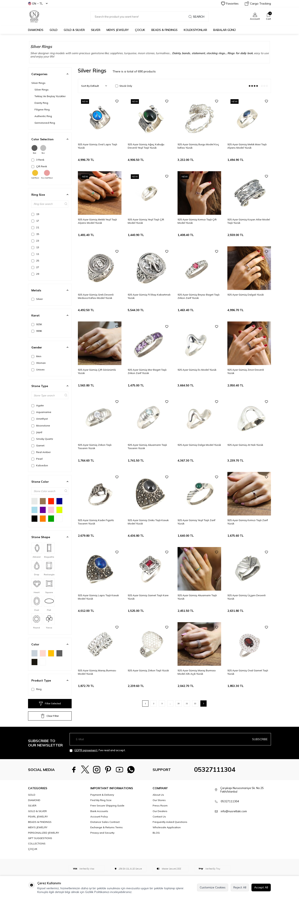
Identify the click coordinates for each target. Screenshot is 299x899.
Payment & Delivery (102, 794)
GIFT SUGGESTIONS (40, 838)
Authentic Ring (43, 116)
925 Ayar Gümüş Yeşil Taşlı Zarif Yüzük (196, 522)
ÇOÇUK (32, 848)
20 (179, 703)
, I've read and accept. (98, 750)
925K (36, 324)
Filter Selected (50, 704)
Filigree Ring (42, 109)
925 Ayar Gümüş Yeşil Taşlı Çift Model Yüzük (146, 221)
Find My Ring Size (101, 800)
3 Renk (37, 159)
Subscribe (260, 739)
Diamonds (35, 30)
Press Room (160, 805)
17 (35, 220)
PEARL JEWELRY (38, 816)
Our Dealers (160, 811)
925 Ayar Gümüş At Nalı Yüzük (245, 444)
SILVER (95, 30)
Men (36, 356)
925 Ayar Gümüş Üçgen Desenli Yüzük (246, 597)
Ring (36, 689)
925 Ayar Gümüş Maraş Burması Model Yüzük (97, 672)
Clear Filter (50, 716)
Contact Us (159, 816)
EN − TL (38, 3)
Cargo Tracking (258, 3)
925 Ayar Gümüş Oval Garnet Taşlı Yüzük (247, 672)
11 (35, 254)
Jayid (36, 432)
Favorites (230, 3)
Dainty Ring (41, 102)
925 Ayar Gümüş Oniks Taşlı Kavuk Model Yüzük (148, 522)
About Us (158, 794)
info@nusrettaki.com (234, 811)
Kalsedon (39, 465)
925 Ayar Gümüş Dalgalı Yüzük (245, 294)
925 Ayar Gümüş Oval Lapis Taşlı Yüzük (97, 146)
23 (35, 240)
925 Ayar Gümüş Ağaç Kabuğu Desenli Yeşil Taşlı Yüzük (146, 146)
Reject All (239, 887)
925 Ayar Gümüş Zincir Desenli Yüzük (245, 371)
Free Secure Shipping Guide (107, 805)
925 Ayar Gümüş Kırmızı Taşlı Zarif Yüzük (247, 522)
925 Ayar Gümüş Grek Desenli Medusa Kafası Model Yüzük (96, 296)
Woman (38, 363)
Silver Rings (38, 82)
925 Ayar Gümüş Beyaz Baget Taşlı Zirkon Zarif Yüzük (198, 296)
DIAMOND (34, 800)
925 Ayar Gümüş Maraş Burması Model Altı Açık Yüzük (197, 672)
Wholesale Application (167, 827)
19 (35, 214)
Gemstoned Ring (44, 122)
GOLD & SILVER (74, 30)
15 (35, 234)
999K (36, 331)
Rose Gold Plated (47, 174)
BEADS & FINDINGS (164, 30)
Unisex (37, 369)
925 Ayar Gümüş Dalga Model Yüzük (199, 444)
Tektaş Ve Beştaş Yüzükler (50, 96)
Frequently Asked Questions (170, 821)
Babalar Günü (224, 30)
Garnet (37, 445)
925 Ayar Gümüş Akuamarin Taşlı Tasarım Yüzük (147, 446)
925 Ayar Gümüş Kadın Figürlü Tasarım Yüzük (96, 522)
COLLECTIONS (36, 843)
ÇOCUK (140, 30)
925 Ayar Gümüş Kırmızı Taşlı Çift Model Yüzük (197, 221)
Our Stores (159, 800)
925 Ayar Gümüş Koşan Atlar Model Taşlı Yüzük (248, 221)
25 (35, 260)
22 (195, 703)
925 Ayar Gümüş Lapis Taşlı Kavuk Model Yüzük (98, 597)
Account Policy (99, 816)
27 (35, 267)
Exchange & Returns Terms (106, 827)
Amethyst (39, 418)
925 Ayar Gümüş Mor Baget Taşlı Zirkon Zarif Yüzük (147, 371)
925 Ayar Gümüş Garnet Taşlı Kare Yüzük (148, 597)
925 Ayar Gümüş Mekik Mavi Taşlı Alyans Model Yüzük (247, 146)
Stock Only (123, 85)
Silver (43, 149)
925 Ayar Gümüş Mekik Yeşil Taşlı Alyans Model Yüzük (97, 221)
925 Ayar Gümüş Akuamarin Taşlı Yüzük (197, 597)
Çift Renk (39, 166)
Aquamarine (41, 412)
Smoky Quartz (42, 439)
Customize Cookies (212, 887)
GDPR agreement (85, 750)
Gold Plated (35, 174)
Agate (37, 405)
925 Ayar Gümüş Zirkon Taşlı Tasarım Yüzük (95, 446)
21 (35, 227)
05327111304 (214, 769)
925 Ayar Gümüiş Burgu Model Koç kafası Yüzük (198, 146)
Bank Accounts (99, 811)
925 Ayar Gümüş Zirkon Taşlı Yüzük (148, 670)
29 (35, 274)
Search (196, 16)
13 (35, 247)
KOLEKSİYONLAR (195, 30)
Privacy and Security (102, 832)
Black (34, 149)
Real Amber (41, 452)
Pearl (37, 458)
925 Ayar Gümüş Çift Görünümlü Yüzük (97, 371)
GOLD (54, 30)
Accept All (261, 887)
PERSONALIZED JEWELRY (43, 832)
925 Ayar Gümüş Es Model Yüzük (197, 369)
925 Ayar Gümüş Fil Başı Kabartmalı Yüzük (149, 296)
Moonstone (40, 425)
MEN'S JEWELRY (118, 30)
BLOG (156, 832)
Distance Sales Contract (105, 821)
